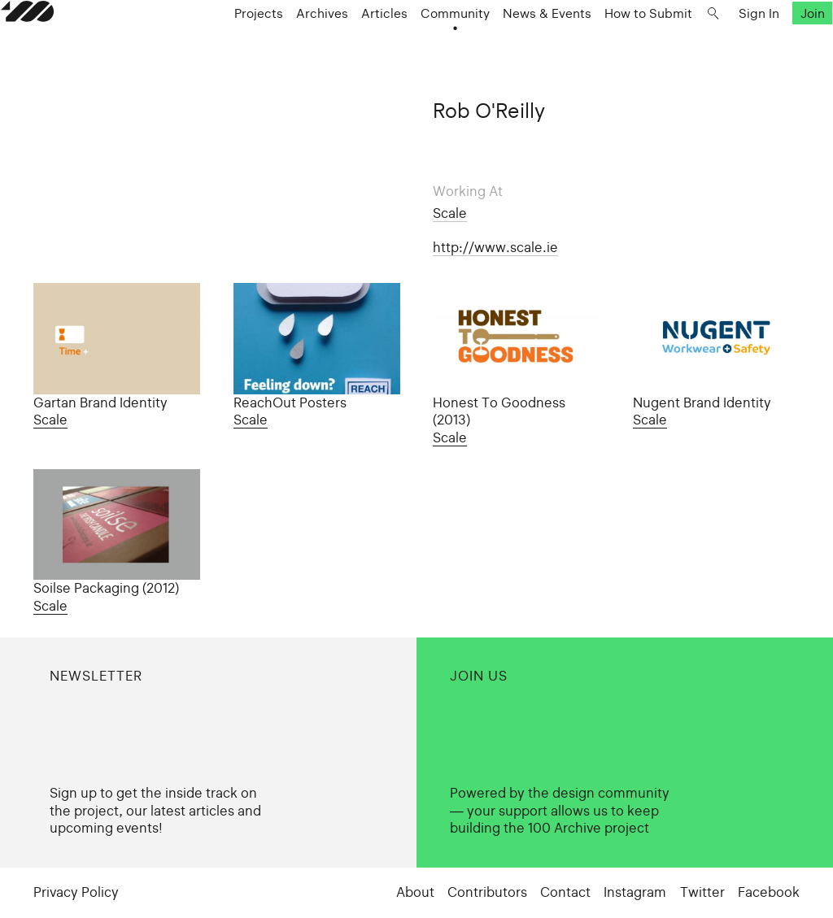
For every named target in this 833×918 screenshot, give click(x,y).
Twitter (702, 892)
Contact (565, 892)
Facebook (769, 892)
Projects (249, 50)
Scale (450, 213)
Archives (312, 50)
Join (779, 50)
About (415, 892)
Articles (374, 50)
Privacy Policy (76, 892)
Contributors (487, 892)
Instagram (635, 892)
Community (445, 50)
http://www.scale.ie (495, 247)
